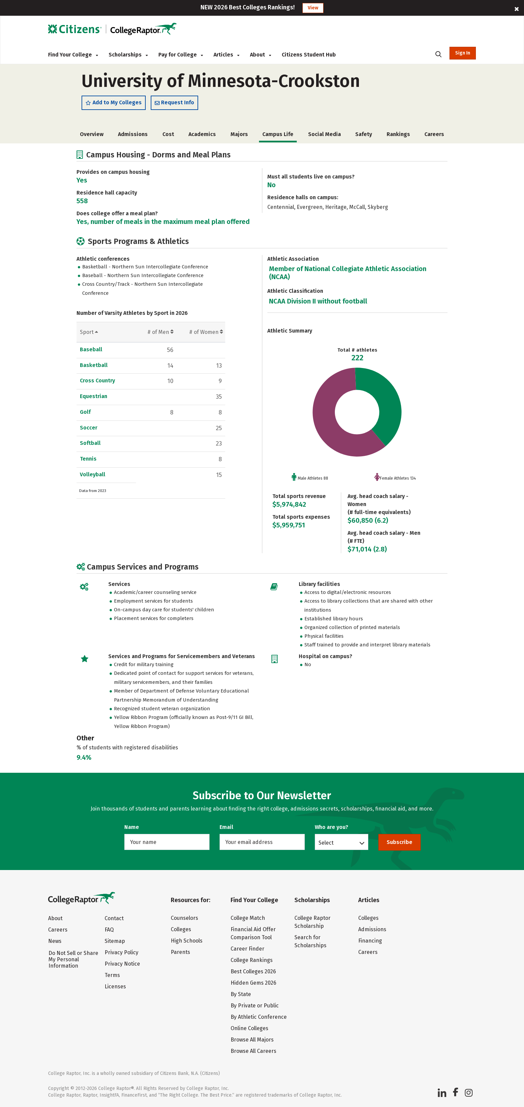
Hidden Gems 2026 (253, 983)
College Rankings (252, 960)
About (260, 54)
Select (326, 843)
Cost (168, 137)
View (313, 8)
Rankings (398, 137)
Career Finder (247, 949)
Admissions (133, 137)
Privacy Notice (122, 964)
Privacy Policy (121, 953)
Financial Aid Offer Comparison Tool (253, 933)
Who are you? (331, 827)
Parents (180, 952)
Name (131, 827)
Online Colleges (249, 1028)
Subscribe (399, 842)
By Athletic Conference (259, 1017)
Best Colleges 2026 (253, 971)
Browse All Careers (253, 1051)
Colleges (181, 929)
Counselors (184, 918)
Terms (112, 975)
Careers (434, 137)
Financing (370, 941)
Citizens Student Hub (309, 54)
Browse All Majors (252, 1039)
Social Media (324, 137)
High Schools (187, 941)
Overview (92, 137)
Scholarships (128, 54)
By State (241, 994)
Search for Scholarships (310, 941)
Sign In (462, 53)
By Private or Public (255, 1005)
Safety (363, 137)
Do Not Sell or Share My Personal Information (73, 959)
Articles (226, 54)
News (54, 941)
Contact (114, 918)
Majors (239, 137)
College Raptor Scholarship (312, 922)
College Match (248, 918)
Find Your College (73, 54)
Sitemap (115, 941)
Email (226, 827)
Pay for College (180, 54)
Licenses (115, 987)
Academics (202, 137)
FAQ (109, 930)
